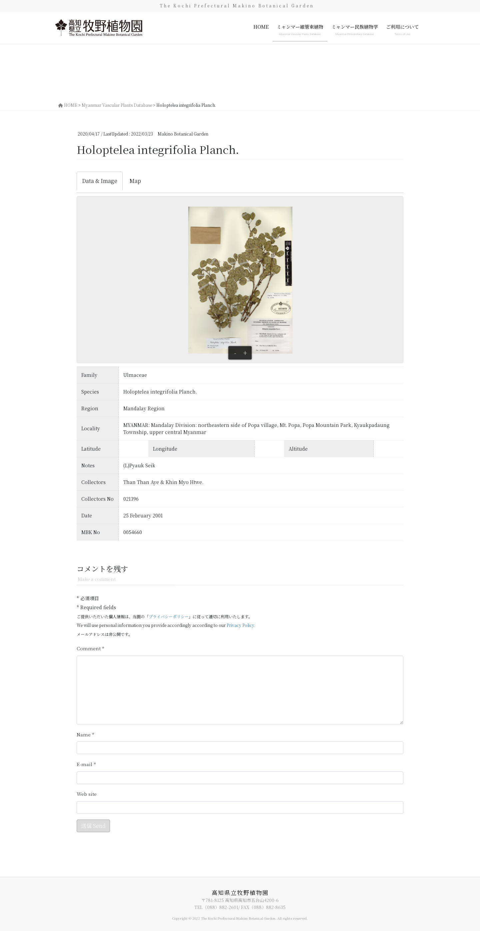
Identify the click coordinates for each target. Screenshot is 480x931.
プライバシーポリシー (169, 616)
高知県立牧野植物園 (240, 892)
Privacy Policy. (241, 625)
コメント (90, 648)
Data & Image (99, 181)
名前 (85, 734)
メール (86, 764)
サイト (87, 793)
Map (135, 181)
